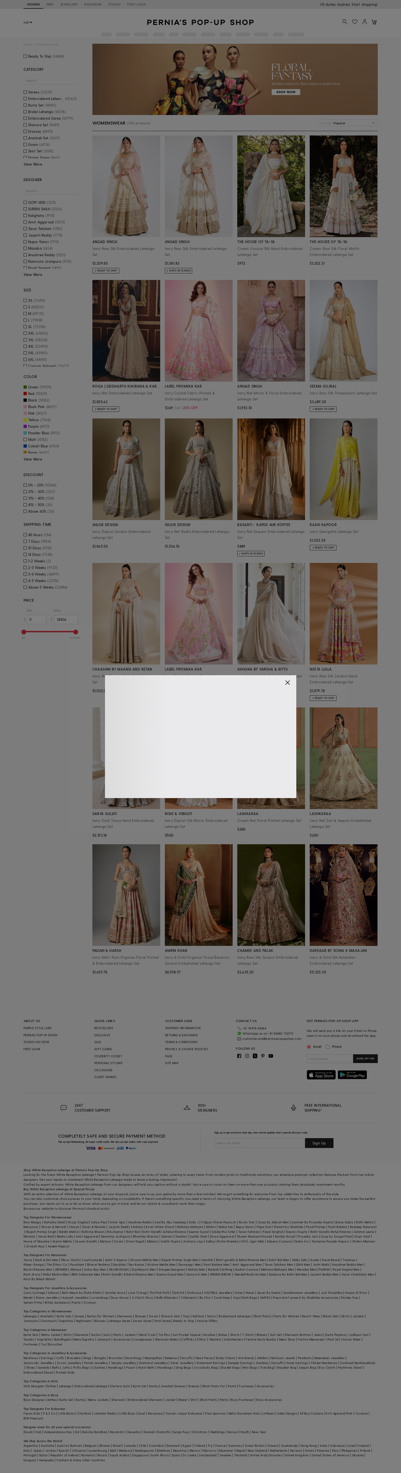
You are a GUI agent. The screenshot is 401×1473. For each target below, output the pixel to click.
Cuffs (60, 1358)
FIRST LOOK (136, 4)
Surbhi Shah (198, 1236)
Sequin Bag (307, 1367)
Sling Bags (183, 1367)
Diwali (28, 1432)
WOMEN (33, 4)
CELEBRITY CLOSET (108, 1056)
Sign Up (319, 1143)
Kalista (138, 1227)
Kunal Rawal (331, 1260)
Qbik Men (303, 1264)
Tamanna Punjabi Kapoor (331, 1241)
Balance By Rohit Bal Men (288, 1274)
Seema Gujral (199, 1231)
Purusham (77, 1264)
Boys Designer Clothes (40, 1399)
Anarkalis (47, 1316)
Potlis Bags (81, 1367)
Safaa (210, 1241)
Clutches (98, 1367)
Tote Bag (267, 1367)
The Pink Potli (159, 1292)
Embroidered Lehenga (90, 1386)
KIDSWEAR (92, 4)
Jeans (318, 1334)
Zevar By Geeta (269, 1292)
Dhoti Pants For (213, 1386)
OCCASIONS (103, 1070)
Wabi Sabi (300, 1260)
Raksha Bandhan (94, 1432)
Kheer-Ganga (34, 1264)
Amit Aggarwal (87, 1236)
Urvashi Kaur (35, 1246)
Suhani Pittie (33, 1302)
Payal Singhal (273, 1231)
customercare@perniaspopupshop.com (271, 1038)
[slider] (23, 632)
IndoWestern (233, 1339)
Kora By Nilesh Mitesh (39, 1279)
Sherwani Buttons (298, 1334)
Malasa (152, 1241)
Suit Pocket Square (186, 1334)
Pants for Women (286, 1316)
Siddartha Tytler (223, 1231)
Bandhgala (62, 1339)
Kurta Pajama (335, 1334)
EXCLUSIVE (102, 1035)
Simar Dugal (135, 1241)
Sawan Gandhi (86, 1241)
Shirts (67, 1334)
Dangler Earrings (240, 1363)
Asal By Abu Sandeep (170, 1222)
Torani (118, 1241)
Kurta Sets (64, 1316)
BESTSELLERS (103, 1028)
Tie (43, 1344)
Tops (186, 1316)
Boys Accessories (269, 1399)
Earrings (47, 1358)
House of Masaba (37, 1241)
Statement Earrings (211, 1363)
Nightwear (84, 1321)
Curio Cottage (34, 1292)
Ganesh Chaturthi (157, 1432)
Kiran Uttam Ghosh (160, 1227)
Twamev (349, 1260)
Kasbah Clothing (220, 1269)
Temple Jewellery (123, 1363)
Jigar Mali (256, 1241)
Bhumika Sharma (146, 1236)
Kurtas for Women (100, 1316)
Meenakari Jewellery (329, 1358)
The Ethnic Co (56, 1264)
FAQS (169, 1056)
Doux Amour (120, 1297)
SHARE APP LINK (365, 1058)
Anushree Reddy (140, 1222)
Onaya (74, 1227)
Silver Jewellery (182, 1363)
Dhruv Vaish (70, 1260)
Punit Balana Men (216, 1264)
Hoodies (209, 1334)
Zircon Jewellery (69, 1363)
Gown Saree (142, 1321)
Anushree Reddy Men (347, 1264)
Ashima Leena (364, 1231)
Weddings (217, 1432)
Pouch (130, 1367)
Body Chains (225, 1358)
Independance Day (58, 1432)
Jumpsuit (103, 1339)
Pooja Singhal (78, 1222)
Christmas (199, 1432)
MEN (49, 4)
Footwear (31, 1344)
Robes (222, 1334)
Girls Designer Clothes (40, 1386)
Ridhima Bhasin (93, 1231)
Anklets (262, 1358)
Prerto (76, 1302)
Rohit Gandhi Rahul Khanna (330, 1231)
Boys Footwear (242, 1399)
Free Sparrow (215, 1413)
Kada (372, 1363)
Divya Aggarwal (222, 1236)
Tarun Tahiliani (249, 1231)
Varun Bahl (46, 1236)
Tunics (211, 1316)
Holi (38, 1432)
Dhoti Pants (262, 1316)
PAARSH (324, 1269)
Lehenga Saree (119, 1321)
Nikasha (29, 1236)
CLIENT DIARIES (105, 1077)
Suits (106, 1334)
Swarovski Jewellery (39, 1363)
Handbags (115, 1367)
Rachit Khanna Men (38, 1269)
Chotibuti (84, 1413)
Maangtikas (153, 1358)
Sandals (43, 1367)
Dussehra (134, 1432)
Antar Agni (117, 1222)
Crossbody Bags (206, 1367)
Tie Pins (164, 1334)
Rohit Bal (133, 1231)
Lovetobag (100, 1297)
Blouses (100, 1321)
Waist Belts (146, 1367)
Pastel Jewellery (96, 1363)
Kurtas (96, 1334)
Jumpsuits (31, 1321)
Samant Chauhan (174, 1236)
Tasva (28, 1260)
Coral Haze (222, 1297)
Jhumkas (262, 1363)
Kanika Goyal (285, 1236)
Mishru (211, 1227)
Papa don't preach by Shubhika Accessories (305, 1297)
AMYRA (265, 1297)
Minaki (28, 1297)
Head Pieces (204, 1358)
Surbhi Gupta (170, 1241)
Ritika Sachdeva (57, 1302)
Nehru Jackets (98, 1399)
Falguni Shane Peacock (218, 1222)
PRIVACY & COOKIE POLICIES (186, 1049)
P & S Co (49, 1413)
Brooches (55, 1344)
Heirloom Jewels (283, 1358)
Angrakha (44, 1339)
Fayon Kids (32, 1413)
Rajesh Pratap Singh (41, 1231)
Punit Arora (32, 1274)
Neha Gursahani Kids (244, 1413)
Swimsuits (49, 1321)
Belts (55, 1367)
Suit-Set (276, 1334)
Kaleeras (171, 1358)
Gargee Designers (172, 1269)
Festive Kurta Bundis (261, 1339)
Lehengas (30, 1316)
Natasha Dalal (54, 1222)
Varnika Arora (115, 1292)
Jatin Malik (321, 1264)
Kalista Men (196, 1269)
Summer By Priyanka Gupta (312, 1222)
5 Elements (189, 1297)
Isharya (53, 1292)
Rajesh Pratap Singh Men (180, 1260)
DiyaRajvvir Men (144, 1269)
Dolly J (194, 1222)
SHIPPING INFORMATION (182, 1028)
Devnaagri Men (189, 1264)
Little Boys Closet (132, 1413)
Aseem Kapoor (59, 1246)
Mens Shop (287, 1339)
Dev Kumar (136, 1264)
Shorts (234, 1334)
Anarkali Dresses (173, 1386)
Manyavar (31, 1227)
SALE (97, 1042)
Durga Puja (181, 1432)
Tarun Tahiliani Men (279, 1264)
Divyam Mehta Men (144, 1260)
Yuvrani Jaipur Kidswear (183, 1413)
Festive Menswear (311, 1339)
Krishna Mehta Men (161, 1264)
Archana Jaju (193, 1241)
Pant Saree (162, 1321)
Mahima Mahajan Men (277, 1269)
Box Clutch (327, 1367)
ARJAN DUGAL (119, 1269)
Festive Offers (207, 1321)
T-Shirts (248, 1334)
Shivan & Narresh (53, 1227)
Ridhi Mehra (364, 1222)
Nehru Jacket (51, 1334)
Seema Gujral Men (169, 1274)
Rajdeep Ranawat (363, 1227)
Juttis (66, 1367)
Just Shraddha (332, 1292)
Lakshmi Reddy (105, 1413)
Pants (117, 1334)
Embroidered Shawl (38, 1372)
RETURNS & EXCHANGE (181, 1035)
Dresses (140, 1316)
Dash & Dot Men (46, 1260)
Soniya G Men (196, 1274)
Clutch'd (178, 1292)
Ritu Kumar (115, 1231)
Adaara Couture (279, 1241)
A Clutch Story (142, 1297)
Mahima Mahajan (190, 1227)
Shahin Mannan (363, 1241)
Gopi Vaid (362, 1236)
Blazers (262, 1334)
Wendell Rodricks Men (250, 1274)
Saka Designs (287, 1413)
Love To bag (137, 1292)
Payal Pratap (316, 1227)
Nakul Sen (226, 1227)
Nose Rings (133, 1358)
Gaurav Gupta (297, 1231)
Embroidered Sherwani (145, 1399)
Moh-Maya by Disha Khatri (82, 1292)
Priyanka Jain (308, 1236)
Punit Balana (337, 1227)
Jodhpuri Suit (358, 1334)
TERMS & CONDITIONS (181, 1042)
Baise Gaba (344, 1222)
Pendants (305, 1358)
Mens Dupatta (83, 1339)
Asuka (314, 1260)
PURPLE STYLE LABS (38, 1028)
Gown (153, 1316)
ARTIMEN (61, 1269)
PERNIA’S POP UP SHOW (41, 1035)
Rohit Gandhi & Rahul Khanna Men (128, 1274)
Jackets (358, 1316)
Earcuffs (186, 1358)
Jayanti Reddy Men (324, 1274)
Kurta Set (140, 1386)
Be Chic (205, 1297)
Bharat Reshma (98, 1264)
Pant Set (333, 1339)
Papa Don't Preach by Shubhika (280, 1227)
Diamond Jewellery (153, 1363)
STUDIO (114, 4)
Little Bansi (66, 1413)
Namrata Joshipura (115, 1236)
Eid (77, 1432)
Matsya (105, 1241)
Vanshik (207, 1260)
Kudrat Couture (246, 1269)
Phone (336, 1046)
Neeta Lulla (65, 1236)
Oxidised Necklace (354, 1363)
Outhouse (194, 1292)
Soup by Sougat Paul (336, 1236)
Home (28, 44)
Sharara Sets (170, 1316)
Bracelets (74, 1358)
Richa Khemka (227, 1241)
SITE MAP (171, 1063)
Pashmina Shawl (350, 1367)
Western (215, 1339)
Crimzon (90, 1302)
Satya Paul (99, 1222)
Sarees (79, 1316)
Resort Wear (311, 1316)
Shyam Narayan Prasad (254, 1236)
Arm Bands (246, 1358)
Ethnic (201, 1339)
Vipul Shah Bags (245, 1297)
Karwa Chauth (238, 1432)
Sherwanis (124, 1316)
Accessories (122, 1339)
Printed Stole (65, 1372)
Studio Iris (301, 1241)
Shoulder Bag (286, 1367)
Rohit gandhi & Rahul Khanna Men (241, 1260)
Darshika (119, 1264)
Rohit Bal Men (279, 1260)
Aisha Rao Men (95, 1269)
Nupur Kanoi (245, 1227)
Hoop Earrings (297, 1363)
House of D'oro (356, 1292)
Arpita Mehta (62, 1241)
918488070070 (365, 4)
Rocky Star (247, 1222)
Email (314, 1046)
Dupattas (66, 1321)
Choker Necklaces (324, 1363)
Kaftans (198, 1316)
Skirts (345, 1316)
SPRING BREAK (220, 1274)
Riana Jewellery (48, 1297)
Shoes (30, 1367)
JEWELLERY (69, 4)
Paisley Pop (349, 1297)
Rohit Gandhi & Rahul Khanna (164, 1231)
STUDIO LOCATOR (36, 1042)
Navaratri (117, 1432)
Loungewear (142, 1339)
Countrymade (91, 1260)
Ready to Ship (183, 1321)
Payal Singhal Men (346, 1269)
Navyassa (155, 1413)
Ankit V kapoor (116, 1260)
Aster (239, 1292)
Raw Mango (33, 1222)
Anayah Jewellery (75, 1297)
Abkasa (75, 1269)
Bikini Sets (330, 1316)
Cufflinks (187, 1339)
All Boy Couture (311, 1413)
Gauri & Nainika (94, 1227)
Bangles (100, 1358)
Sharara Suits (120, 1386)
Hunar (250, 1292)
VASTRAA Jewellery (218, 1292)
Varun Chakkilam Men (357, 1274)
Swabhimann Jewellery (300, 1292)
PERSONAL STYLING (108, 1063)
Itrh (243, 1241)
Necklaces (31, 1358)
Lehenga (65, 1386)
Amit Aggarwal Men (247, 1264)
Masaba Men (306, 1269)
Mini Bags (250, 1367)
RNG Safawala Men (86, 1274)
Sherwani (81, 1334)
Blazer (182, 1399)
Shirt (193, 1399)
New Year (259, 1432)
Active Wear (352, 1339)
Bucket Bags (230, 1367)
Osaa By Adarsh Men (273, 1222)
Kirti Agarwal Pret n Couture (347, 1413)
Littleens (268, 1413)
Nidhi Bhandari (167, 1297)
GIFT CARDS (103, 1049)
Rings (88, 1358)
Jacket (170, 1399)
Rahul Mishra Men (56, 1274)
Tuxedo (29, 1339)
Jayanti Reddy (119, 1227)
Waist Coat (147, 1334)
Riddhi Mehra (69, 1231)
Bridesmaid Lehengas (235, 1316)
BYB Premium (33, 1418)
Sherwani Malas (167, 1339)
